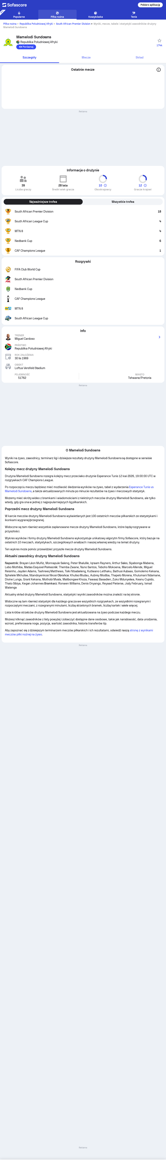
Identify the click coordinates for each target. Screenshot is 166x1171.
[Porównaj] (26, 46)
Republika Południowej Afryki (36, 23)
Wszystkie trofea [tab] (123, 201)
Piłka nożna (9, 23)
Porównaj (26, 47)
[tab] (29, 58)
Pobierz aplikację (150, 4)
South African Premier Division (73, 23)
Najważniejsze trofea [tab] (43, 201)
